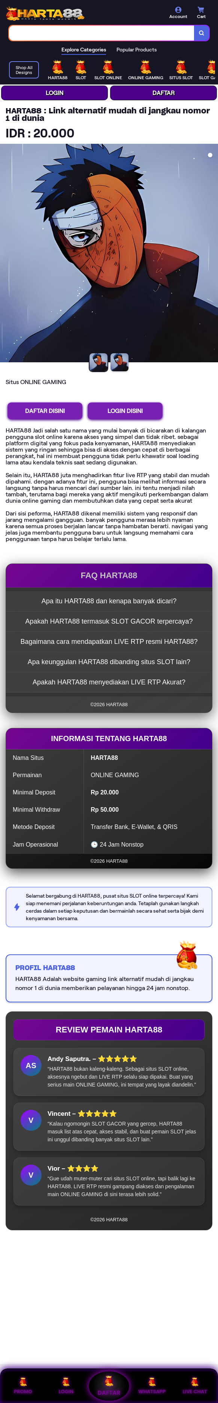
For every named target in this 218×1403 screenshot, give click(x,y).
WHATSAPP (151, 1386)
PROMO (23, 1386)
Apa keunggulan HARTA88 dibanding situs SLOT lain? (109, 662)
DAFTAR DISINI (45, 411)
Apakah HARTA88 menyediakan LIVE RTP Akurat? (109, 682)
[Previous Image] (6, 254)
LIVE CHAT (195, 1386)
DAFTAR (163, 93)
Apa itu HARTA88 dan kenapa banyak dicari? (109, 601)
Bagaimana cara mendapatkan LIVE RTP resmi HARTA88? (109, 641)
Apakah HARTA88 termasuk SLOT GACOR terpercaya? (109, 621)
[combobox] (101, 33)
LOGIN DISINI (125, 411)
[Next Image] (212, 254)
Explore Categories (83, 50)
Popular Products (136, 50)
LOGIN (54, 93)
